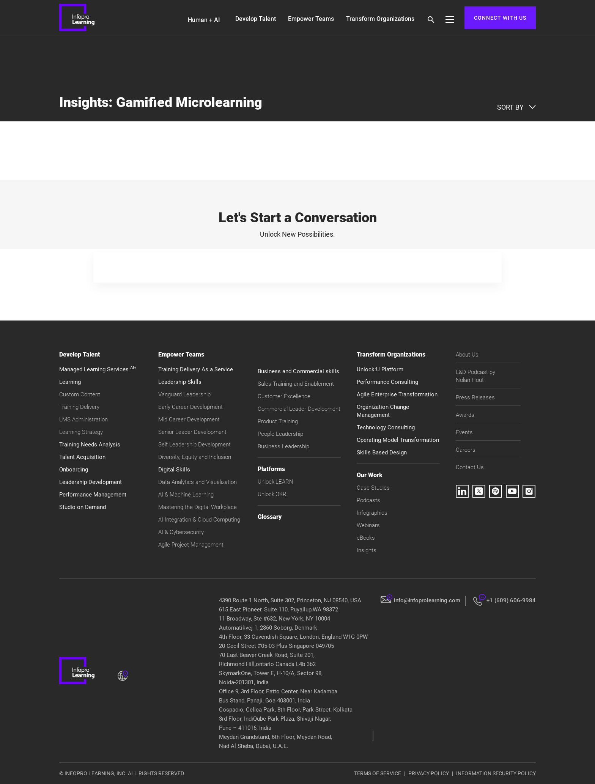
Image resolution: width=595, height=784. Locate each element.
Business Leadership (283, 446)
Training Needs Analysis (89, 444)
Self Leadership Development (194, 444)
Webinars (368, 525)
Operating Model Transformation (398, 440)
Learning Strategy (81, 432)
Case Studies (373, 487)
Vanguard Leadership (184, 394)
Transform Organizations (380, 18)
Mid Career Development (189, 419)
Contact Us (470, 467)
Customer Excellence (284, 396)
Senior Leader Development (192, 432)
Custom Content (79, 394)
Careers (465, 449)
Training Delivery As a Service (195, 369)
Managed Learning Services (97, 369)
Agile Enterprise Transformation (397, 394)
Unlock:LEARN (275, 481)
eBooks (366, 537)
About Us (467, 354)
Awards (465, 415)
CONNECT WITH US (500, 18)
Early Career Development (190, 407)
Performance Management (92, 494)
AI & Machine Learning (186, 494)
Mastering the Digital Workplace (197, 507)
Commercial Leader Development (299, 408)
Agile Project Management (191, 544)
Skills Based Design (382, 452)
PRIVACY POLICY (428, 773)
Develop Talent (255, 18)
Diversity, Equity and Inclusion (194, 457)
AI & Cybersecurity (181, 532)
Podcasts (368, 500)
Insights (366, 550)
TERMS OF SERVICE (377, 773)
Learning (70, 382)
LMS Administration (83, 419)
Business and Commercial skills (298, 371)
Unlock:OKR (272, 494)
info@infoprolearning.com (427, 600)
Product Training (278, 421)
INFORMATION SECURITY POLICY (496, 773)
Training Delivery (79, 407)
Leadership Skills (179, 382)
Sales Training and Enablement (296, 383)
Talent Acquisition (82, 457)
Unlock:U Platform (380, 369)
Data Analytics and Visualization (197, 482)
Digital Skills (174, 469)
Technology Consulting (386, 427)
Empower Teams (311, 18)
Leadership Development (90, 482)
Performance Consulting (387, 382)
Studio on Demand (82, 507)
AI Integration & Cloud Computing (199, 519)
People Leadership (280, 433)
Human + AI (204, 20)
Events (464, 432)
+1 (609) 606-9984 (511, 600)
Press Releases (475, 397)
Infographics (372, 512)
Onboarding (73, 469)
